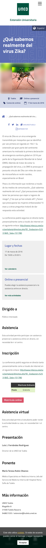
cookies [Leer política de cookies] (21, 534)
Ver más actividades (13, 295)
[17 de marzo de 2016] (33, 103)
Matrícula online (13, 400)
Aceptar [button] (23, 544)
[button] (9, 124)
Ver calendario (10, 268)
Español (40, 28)
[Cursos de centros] (11, 103)
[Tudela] (11, 98)
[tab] (23, 12)
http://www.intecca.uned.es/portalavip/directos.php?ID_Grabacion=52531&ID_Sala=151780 (22, 229)
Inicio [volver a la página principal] (3, 116)
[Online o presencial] (28, 98)
